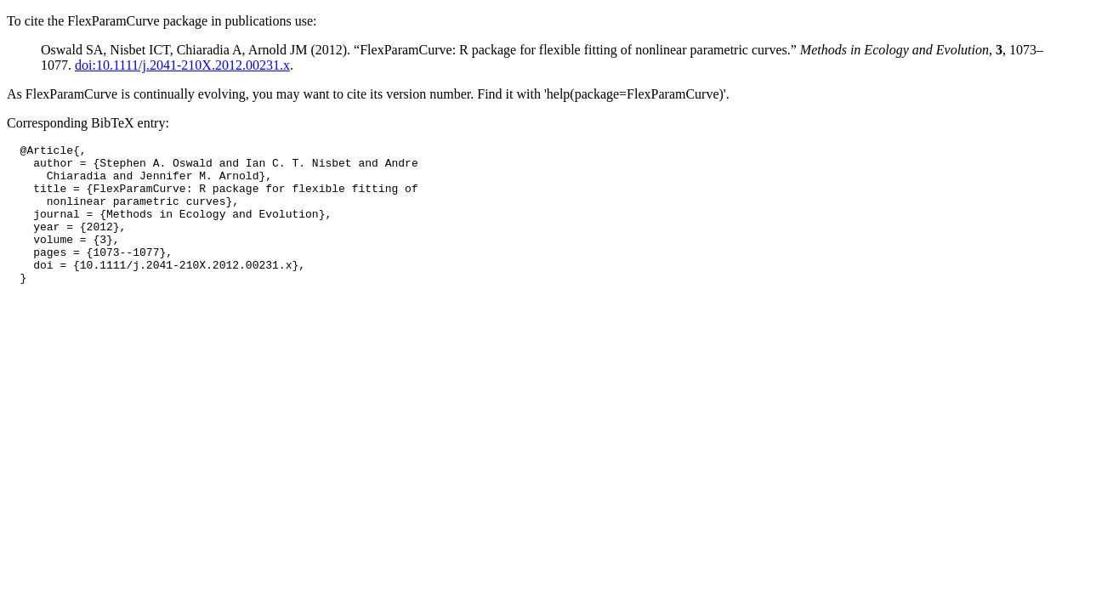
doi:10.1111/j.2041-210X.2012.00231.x (182, 65)
